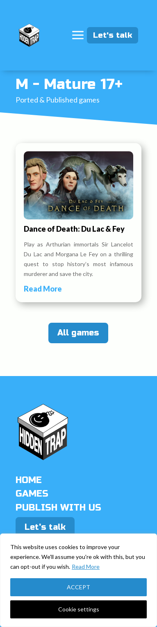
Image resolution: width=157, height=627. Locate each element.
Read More (86, 566)
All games (78, 333)
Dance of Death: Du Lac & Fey (74, 228)
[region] (78, 580)
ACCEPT (78, 587)
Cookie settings (78, 609)
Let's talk (115, 35)
